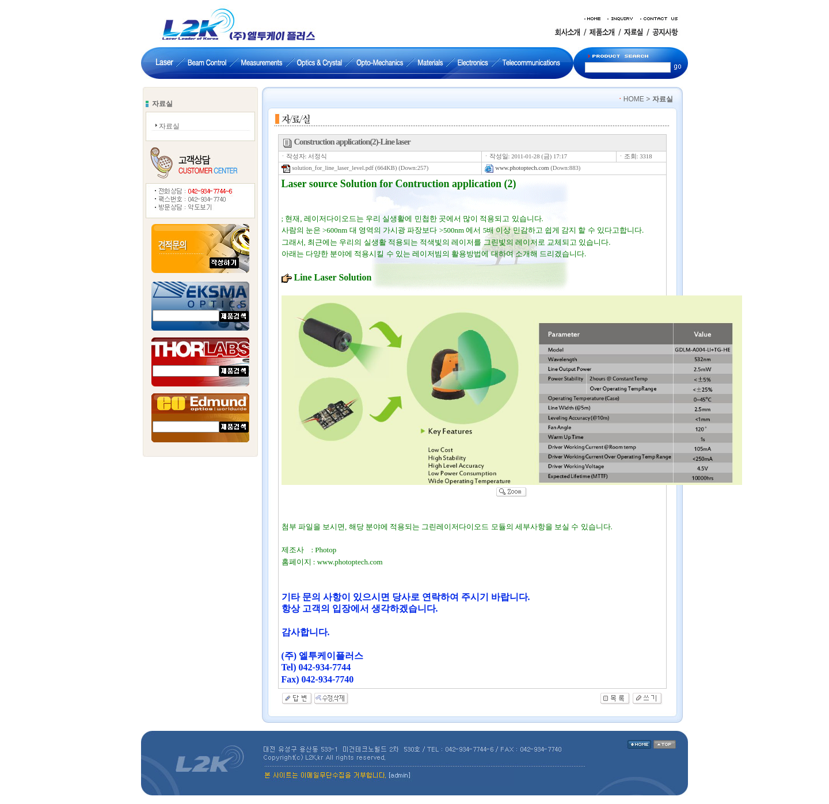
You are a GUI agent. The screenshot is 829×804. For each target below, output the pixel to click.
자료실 (169, 126)
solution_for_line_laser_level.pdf (328, 168)
